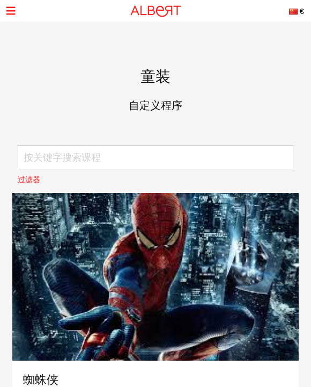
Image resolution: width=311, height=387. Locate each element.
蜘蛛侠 (40, 379)
